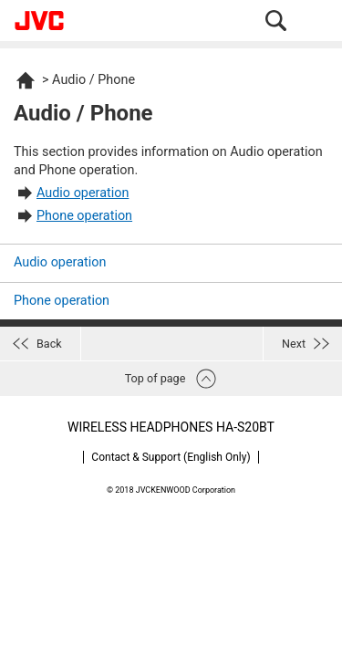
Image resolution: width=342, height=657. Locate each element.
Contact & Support (170, 457)
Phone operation (84, 216)
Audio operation (82, 193)
